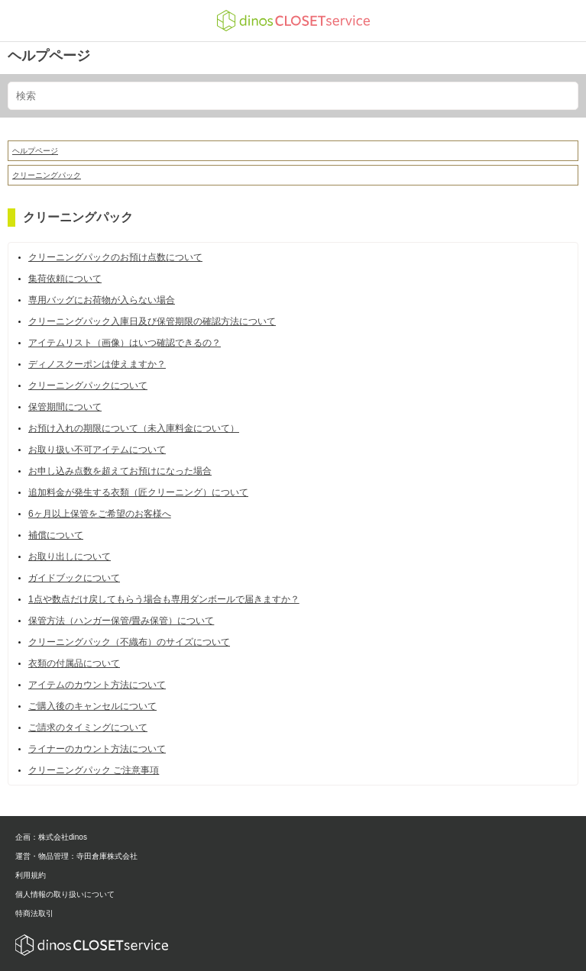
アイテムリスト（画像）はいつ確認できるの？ (124, 342)
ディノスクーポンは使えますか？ (97, 364)
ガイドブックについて (74, 578)
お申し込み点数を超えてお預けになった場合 (120, 471)
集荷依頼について (65, 278)
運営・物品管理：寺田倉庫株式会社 (76, 856)
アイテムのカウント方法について (97, 684)
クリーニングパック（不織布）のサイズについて (129, 642)
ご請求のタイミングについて (87, 727)
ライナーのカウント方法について (97, 749)
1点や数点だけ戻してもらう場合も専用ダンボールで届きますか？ (163, 599)
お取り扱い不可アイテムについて (97, 449)
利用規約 (30, 875)
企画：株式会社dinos (51, 837)
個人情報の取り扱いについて (65, 894)
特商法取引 (34, 913)
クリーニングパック (46, 175)
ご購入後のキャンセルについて (92, 706)
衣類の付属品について (74, 663)
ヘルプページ (49, 55)
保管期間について (65, 407)
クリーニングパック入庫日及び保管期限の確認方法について (152, 321)
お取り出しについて (69, 556)
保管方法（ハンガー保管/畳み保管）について (121, 620)
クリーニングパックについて (87, 385)
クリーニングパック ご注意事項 (93, 770)
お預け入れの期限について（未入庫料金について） (133, 428)
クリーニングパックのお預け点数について (115, 257)
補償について (55, 535)
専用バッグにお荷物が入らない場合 (101, 300)
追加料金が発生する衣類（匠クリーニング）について (138, 492)
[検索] (293, 96)
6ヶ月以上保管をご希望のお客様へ (99, 513)
